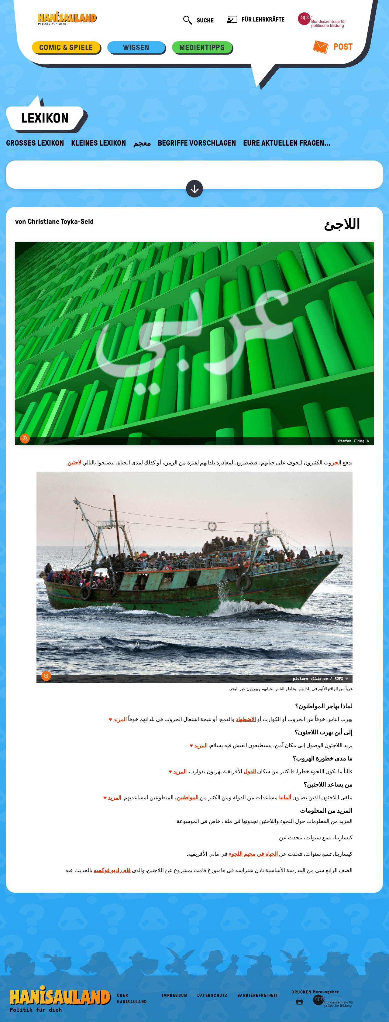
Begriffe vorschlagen (197, 143)
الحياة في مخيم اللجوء (253, 854)
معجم (142, 143)
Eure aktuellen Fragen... (287, 143)
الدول (249, 771)
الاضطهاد (246, 719)
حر (335, 463)
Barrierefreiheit (257, 995)
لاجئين (74, 463)
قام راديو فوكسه (112, 870)
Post (333, 46)
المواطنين (187, 797)
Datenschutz (212, 995)
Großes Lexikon (35, 143)
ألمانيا (285, 797)
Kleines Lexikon (98, 143)
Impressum (175, 995)
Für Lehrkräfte (255, 20)
